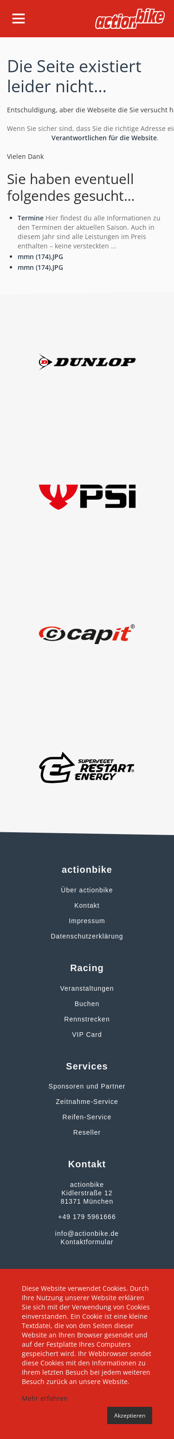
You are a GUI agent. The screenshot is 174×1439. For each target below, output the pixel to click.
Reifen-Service (87, 1117)
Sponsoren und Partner (87, 1086)
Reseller (87, 1132)
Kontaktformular (87, 1242)
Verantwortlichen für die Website (104, 137)
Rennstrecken (87, 1019)
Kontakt (86, 905)
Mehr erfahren (45, 1398)
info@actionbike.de (87, 1233)
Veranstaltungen (87, 988)
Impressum (87, 921)
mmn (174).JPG (40, 256)
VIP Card (87, 1034)
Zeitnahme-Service (87, 1101)
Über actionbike (87, 890)
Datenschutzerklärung (87, 936)
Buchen (87, 1003)
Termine (31, 217)
